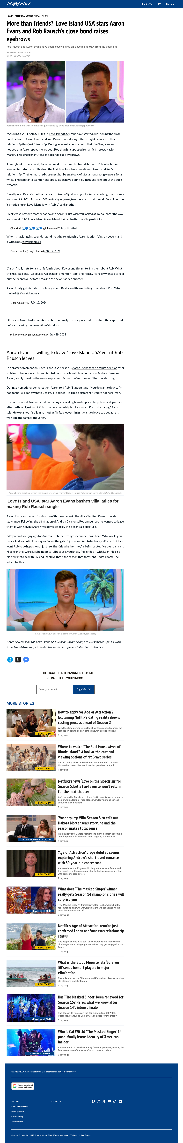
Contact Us (56, 1101)
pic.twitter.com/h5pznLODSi (84, 219)
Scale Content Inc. (68, 1072)
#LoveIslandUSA (54, 219)
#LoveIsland (36, 219)
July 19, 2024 (69, 228)
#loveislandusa (31, 241)
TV (159, 4)
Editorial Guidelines (19, 1106)
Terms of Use (17, 1122)
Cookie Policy (17, 1116)
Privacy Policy (17, 1111)
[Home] (19, 4)
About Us (15, 1101)
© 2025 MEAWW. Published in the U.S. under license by (35, 1072)
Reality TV (146, 4)
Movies (170, 4)
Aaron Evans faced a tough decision (94, 368)
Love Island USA (59, 134)
